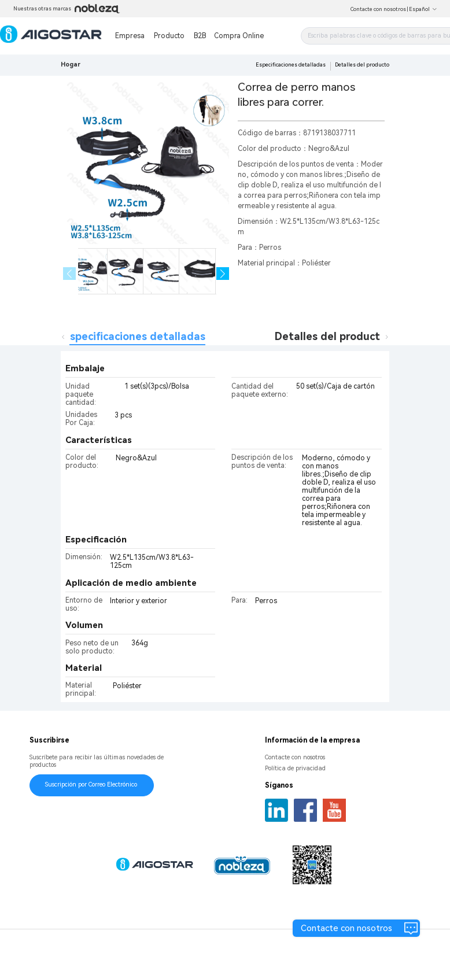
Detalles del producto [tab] (330, 336)
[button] (223, 273)
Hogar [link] (70, 64)
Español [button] (423, 9)
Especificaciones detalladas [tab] (134, 336)
